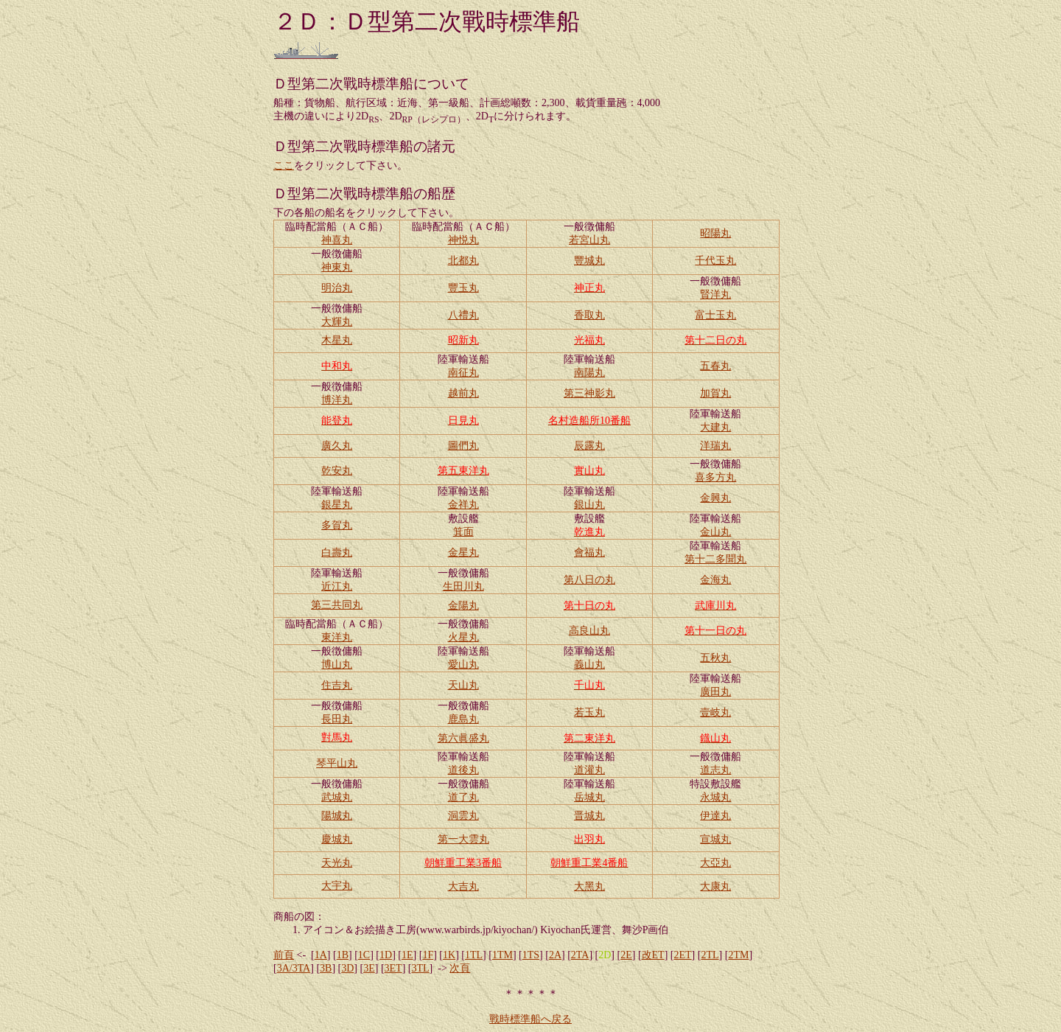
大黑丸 (589, 886)
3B (326, 968)
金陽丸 (463, 605)
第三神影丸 (589, 393)
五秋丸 (715, 657)
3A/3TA (294, 968)
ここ (283, 165)
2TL (709, 954)
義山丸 (589, 664)
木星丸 (336, 340)
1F (427, 954)
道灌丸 (589, 769)
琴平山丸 (336, 763)
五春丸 (715, 366)
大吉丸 (463, 886)
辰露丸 (589, 445)
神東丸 (336, 267)
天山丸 (463, 685)
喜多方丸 (715, 477)
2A (555, 954)
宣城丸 (715, 839)
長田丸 (336, 719)
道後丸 (463, 769)
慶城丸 (336, 839)
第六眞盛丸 (463, 738)
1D (385, 954)
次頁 (459, 968)
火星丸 (463, 637)
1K (449, 954)
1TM (502, 954)
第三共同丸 (337, 604)
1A (321, 954)
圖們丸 (463, 445)
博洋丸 (336, 399)
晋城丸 (589, 815)
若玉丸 (589, 712)
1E (407, 954)
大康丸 (715, 886)
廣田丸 (715, 691)
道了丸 (463, 797)
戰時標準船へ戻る (530, 1019)
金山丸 (715, 531)
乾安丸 (336, 470)
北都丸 (463, 260)
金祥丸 (463, 504)
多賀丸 (336, 525)
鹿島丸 (463, 719)
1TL (474, 954)
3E (369, 968)
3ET (393, 968)
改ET (653, 954)
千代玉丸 (715, 260)
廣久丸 (336, 445)
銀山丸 (589, 504)
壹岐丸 (715, 712)
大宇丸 (336, 885)
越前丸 (463, 393)
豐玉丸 (463, 287)
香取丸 (589, 315)
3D (347, 968)
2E (626, 954)
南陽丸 (589, 372)
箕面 (463, 531)
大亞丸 (715, 862)
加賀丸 (715, 393)
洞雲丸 (463, 815)
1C (364, 954)
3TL (421, 968)
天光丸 (336, 862)
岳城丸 (589, 797)
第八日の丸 (589, 579)
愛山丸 (463, 664)
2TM (738, 954)
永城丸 (715, 797)
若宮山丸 (589, 239)
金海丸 (715, 579)
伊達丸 (715, 815)
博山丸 (336, 664)
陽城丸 (336, 815)
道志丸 (715, 769)
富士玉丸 (715, 315)
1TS (530, 954)
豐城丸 (589, 260)
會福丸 (589, 552)
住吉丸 (336, 685)
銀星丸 (336, 504)
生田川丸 (463, 586)
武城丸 (336, 797)
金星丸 (463, 552)
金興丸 (715, 497)
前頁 (283, 954)
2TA (580, 954)
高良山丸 (589, 630)
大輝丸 (336, 321)
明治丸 (336, 287)
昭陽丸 (715, 233)
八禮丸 (463, 315)
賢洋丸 (715, 294)
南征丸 (463, 372)
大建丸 (715, 427)
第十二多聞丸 (715, 559)
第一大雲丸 (463, 839)
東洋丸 (336, 637)
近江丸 (336, 586)
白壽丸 (336, 552)
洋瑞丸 (715, 445)
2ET (683, 954)
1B (343, 954)
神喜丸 (336, 239)
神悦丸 (463, 239)
